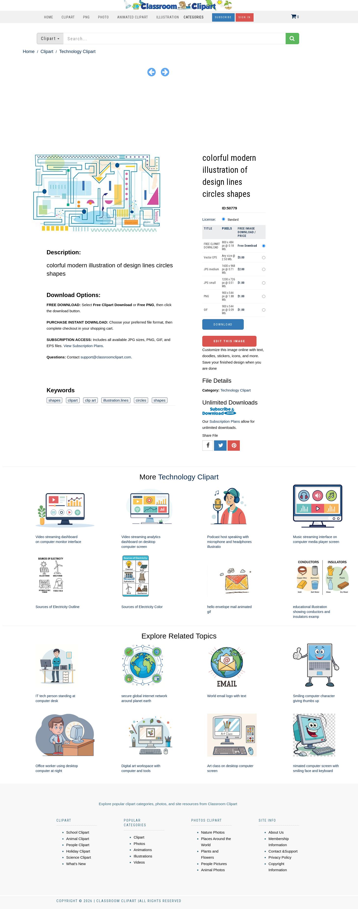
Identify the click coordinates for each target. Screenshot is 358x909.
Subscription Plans (224, 421)
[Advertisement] (179, 115)
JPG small (210, 283)
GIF (206, 310)
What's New (76, 864)
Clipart (68, 17)
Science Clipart (78, 857)
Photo (103, 17)
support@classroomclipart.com (105, 357)
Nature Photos (213, 832)
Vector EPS (210, 257)
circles (141, 400)
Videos (139, 862)
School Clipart (77, 832)
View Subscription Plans (83, 346)
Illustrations (143, 856)
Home (48, 17)
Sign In (245, 17)
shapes (54, 400)
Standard (233, 219)
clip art (90, 400)
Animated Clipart (132, 17)
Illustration (167, 17)
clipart (73, 400)
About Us (276, 832)
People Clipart (77, 845)
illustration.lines (115, 400)
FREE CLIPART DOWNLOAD (212, 245)
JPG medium (211, 269)
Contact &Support (282, 851)
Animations (143, 850)
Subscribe (223, 17)
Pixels (227, 228)
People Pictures (214, 864)
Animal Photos (213, 870)
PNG (86, 17)
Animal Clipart (77, 839)
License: (209, 219)
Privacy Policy (279, 857)
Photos (139, 843)
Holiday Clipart (78, 851)
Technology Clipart (77, 51)
